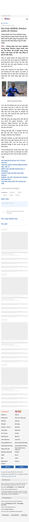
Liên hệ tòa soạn (6, 480)
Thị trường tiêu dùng (7, 445)
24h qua (3, 463)
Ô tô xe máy (4, 433)
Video (16, 458)
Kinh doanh (4, 418)
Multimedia (4, 461)
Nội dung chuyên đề (6, 452)
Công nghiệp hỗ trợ (6, 442)
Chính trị (3, 414)
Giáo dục (17, 421)
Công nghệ (4, 430)
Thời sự (17, 414)
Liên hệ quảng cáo (6, 497)
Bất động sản (4, 436)
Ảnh (2, 458)
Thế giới (3, 424)
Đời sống (17, 424)
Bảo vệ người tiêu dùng (21, 442)
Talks (2, 455)
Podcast (17, 461)
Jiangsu (5, 195)
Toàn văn (17, 439)
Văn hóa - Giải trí (6, 427)
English (17, 452)
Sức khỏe (17, 427)
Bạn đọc (17, 436)
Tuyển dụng (24, 515)
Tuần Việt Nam (5, 439)
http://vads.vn (9, 509)
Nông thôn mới (5, 449)
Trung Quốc (12, 192)
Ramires (17, 195)
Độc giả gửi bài (15, 515)
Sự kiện (21, 467)
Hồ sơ (16, 455)
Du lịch (17, 433)
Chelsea (19, 192)
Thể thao (5, 23)
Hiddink (11, 195)
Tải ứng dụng (5, 515)
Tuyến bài (7, 467)
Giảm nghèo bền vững (21, 445)
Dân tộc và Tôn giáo (20, 418)
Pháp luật (17, 430)
